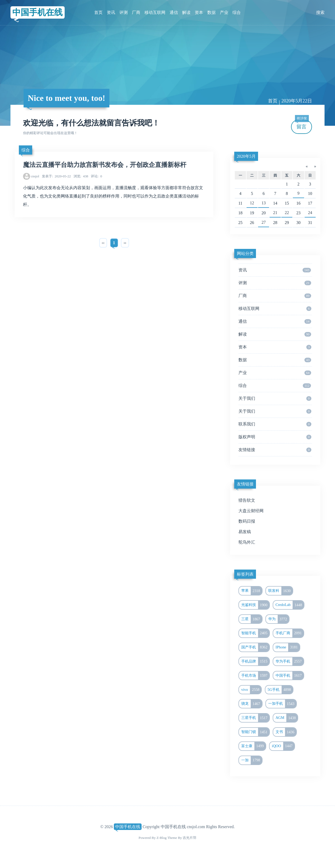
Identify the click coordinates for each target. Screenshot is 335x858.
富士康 (253, 746)
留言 (302, 124)
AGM (287, 718)
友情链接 (274, 449)
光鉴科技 (255, 605)
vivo (251, 690)
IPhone (288, 647)
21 (275, 212)
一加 (251, 760)
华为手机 (290, 661)
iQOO (283, 746)
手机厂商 (290, 633)
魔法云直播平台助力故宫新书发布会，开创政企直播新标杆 (104, 164)
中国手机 (290, 675)
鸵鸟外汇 (246, 542)
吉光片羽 (189, 838)
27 (263, 222)
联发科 (280, 591)
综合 (236, 12)
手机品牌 (255, 661)
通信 (174, 12)
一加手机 (282, 703)
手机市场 (255, 675)
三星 (251, 619)
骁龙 (251, 703)
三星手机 (255, 718)
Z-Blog (161, 838)
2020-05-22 (56, 176)
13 (263, 203)
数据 (211, 12)
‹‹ (103, 243)
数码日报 (246, 521)
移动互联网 (154, 12)
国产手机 (255, 647)
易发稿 (244, 531)
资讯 (111, 12)
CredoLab (290, 605)
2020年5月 (246, 156)
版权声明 (274, 437)
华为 (278, 619)
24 (310, 212)
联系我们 (274, 424)
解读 (186, 12)
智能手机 (255, 633)
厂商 (136, 12)
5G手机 (280, 690)
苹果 (251, 591)
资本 (199, 12)
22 (287, 212)
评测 (123, 12)
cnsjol (35, 176)
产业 (224, 12)
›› (125, 243)
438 (81, 176)
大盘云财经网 (251, 511)
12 (252, 203)
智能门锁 (255, 732)
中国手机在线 (37, 12)
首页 (98, 12)
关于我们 (274, 398)
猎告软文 (246, 500)
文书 (286, 732)
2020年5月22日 (296, 100)
